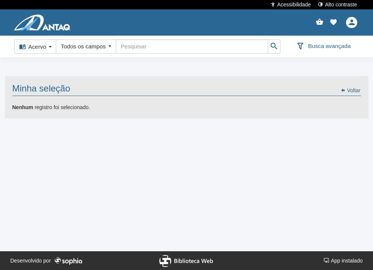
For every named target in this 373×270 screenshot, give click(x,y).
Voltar (350, 83)
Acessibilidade (290, 4)
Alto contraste (337, 4)
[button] (333, 22)
